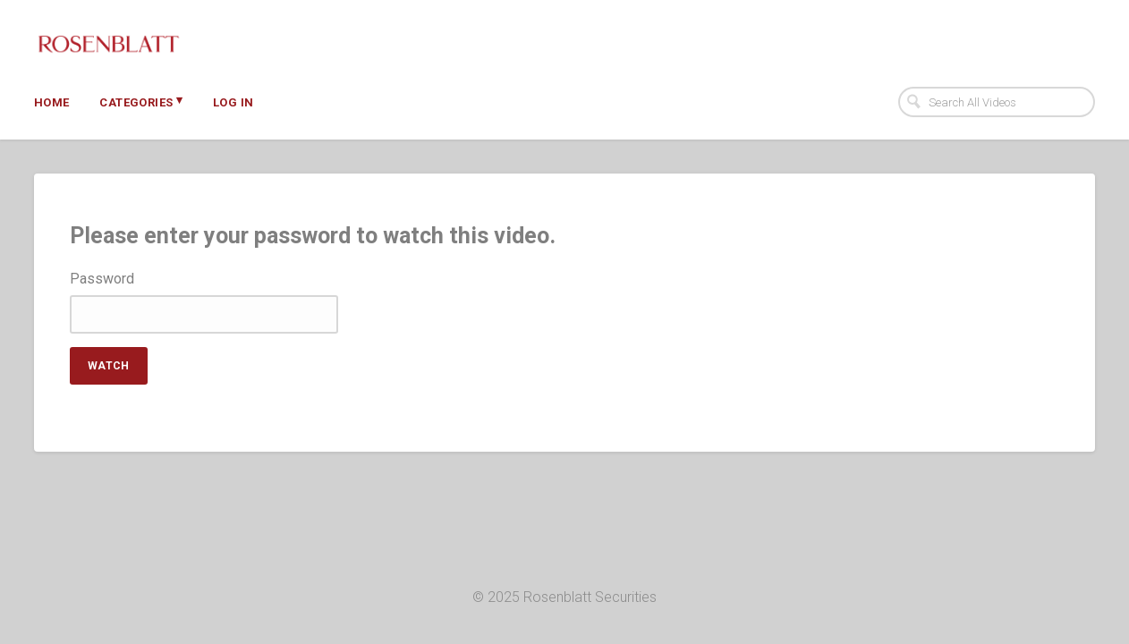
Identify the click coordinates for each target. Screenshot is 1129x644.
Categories (141, 101)
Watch (109, 366)
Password (102, 279)
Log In (233, 102)
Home (52, 102)
